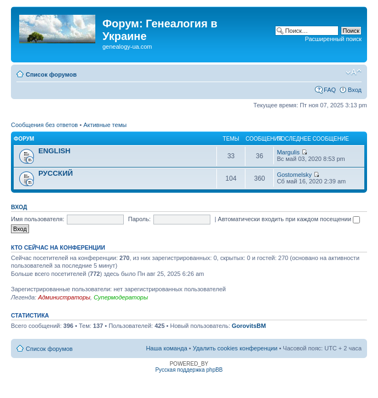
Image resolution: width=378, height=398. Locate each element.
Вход (355, 89)
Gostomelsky (294, 174)
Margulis (288, 152)
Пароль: (139, 219)
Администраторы (64, 297)
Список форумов (51, 74)
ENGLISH (54, 151)
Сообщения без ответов (44, 125)
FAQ (330, 89)
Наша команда (166, 348)
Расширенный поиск (333, 39)
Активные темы (105, 125)
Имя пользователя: (37, 219)
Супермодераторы (121, 297)
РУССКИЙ (55, 173)
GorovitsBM (249, 325)
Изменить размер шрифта (354, 72)
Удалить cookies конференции (235, 348)
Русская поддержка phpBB (188, 370)
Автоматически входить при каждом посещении (289, 219)
